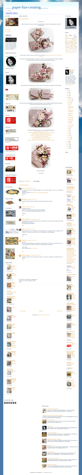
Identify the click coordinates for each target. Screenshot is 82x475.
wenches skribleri (10, 273)
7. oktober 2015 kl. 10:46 (30, 188)
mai (68, 132)
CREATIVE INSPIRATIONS (70, 205)
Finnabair (9, 264)
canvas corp (67, 48)
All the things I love (11, 324)
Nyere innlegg (22, 310)
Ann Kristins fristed (11, 332)
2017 (68, 93)
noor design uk (72, 47)
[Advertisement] (41, 297)
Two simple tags (70, 104)
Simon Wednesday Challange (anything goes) (41, 133)
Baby (76, 38)
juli (68, 128)
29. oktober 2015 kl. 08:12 (31, 240)
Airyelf (43, 472)
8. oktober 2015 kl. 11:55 (32, 199)
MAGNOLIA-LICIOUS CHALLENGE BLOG (71, 239)
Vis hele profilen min (69, 84)
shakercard (72, 52)
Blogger (50, 472)
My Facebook (8, 29)
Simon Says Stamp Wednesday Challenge (40, 192)
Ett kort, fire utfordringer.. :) (52, 432)
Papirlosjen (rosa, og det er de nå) (41, 131)
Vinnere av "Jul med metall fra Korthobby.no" (74, 297)
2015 (68, 97)
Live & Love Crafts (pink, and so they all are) (41, 138)
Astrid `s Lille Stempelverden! (10, 370)
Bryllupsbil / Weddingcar (52, 464)
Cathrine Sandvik (25, 219)
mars (69, 135)
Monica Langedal (25, 255)
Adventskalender (50, 451)
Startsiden (41, 310)
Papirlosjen (69, 265)
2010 (68, 148)
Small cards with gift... (70, 122)
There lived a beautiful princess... (14, 381)
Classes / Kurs (9, 13)
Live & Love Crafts (34, 248)
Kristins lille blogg (11, 282)
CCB (66, 44)
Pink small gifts (71, 117)
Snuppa (13, 333)
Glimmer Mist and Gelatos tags (70, 107)
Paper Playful (69, 177)
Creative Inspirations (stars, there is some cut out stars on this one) (41, 140)
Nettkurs (15, 13)
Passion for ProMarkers (69, 195)
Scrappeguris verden (11, 341)
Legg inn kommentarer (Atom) (44, 314)
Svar (23, 195)
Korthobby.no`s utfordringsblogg (70, 294)
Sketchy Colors (70, 371)
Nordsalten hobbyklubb (69, 223)
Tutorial (73, 46)
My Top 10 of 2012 (51, 420)
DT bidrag (75, 42)
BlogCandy (49, 445)
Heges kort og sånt (11, 387)
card (66, 47)
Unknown (24, 240)
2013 (68, 142)
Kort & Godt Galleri (71, 214)
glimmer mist (67, 52)
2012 (68, 144)
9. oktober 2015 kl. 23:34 (30, 206)
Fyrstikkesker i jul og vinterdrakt (70, 114)
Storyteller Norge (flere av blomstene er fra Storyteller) (41, 135)
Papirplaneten (70, 284)
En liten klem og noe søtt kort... (53, 458)
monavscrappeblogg (11, 351)
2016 (68, 95)
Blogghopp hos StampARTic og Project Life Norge (53, 415)
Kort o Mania (69, 314)
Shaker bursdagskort (74, 325)
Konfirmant (69, 42)
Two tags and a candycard (71, 111)
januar (69, 139)
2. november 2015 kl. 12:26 (35, 255)
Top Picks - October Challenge (74, 355)
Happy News (49, 426)
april (69, 133)
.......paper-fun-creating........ (26, 7)
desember (70, 98)
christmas (73, 48)
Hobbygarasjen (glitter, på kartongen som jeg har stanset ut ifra (40, 132)
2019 (68, 90)
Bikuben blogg (70, 169)
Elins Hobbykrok (10, 315)
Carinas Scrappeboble (11, 378)
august (69, 126)
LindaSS (73, 70)
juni (68, 130)
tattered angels (68, 49)
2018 (68, 92)
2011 (68, 146)
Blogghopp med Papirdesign (53, 408)
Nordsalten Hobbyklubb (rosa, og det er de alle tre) (41, 137)
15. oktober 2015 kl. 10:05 (29, 229)
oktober (69, 102)
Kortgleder (69, 362)
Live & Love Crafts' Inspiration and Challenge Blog (71, 352)
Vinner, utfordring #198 (71, 224)
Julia (23, 229)
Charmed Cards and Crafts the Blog (11, 297)
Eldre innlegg (59, 310)
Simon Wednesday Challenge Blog (71, 187)
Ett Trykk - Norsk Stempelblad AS (70, 249)
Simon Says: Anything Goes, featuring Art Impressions (71, 190)
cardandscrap (70, 367)
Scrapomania (69, 322)
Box (66, 35)
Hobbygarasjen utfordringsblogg (70, 229)
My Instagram (8, 31)
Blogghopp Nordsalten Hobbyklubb (54, 439)
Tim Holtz (9, 291)
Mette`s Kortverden (11, 360)
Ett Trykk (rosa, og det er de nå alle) (41, 136)
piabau (8, 306)
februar (69, 137)
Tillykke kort (14, 307)
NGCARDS (24, 199)
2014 (68, 141)
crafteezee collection (71, 43)
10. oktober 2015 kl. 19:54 (35, 219)
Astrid (23, 206)
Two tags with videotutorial (70, 120)
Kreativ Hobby (70, 342)
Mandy (23, 188)
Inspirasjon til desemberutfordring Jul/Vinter (74, 308)
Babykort (73, 276)
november (70, 100)
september (70, 125)
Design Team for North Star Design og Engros (71, 304)
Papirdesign (68, 38)
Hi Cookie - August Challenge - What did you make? (74, 242)
